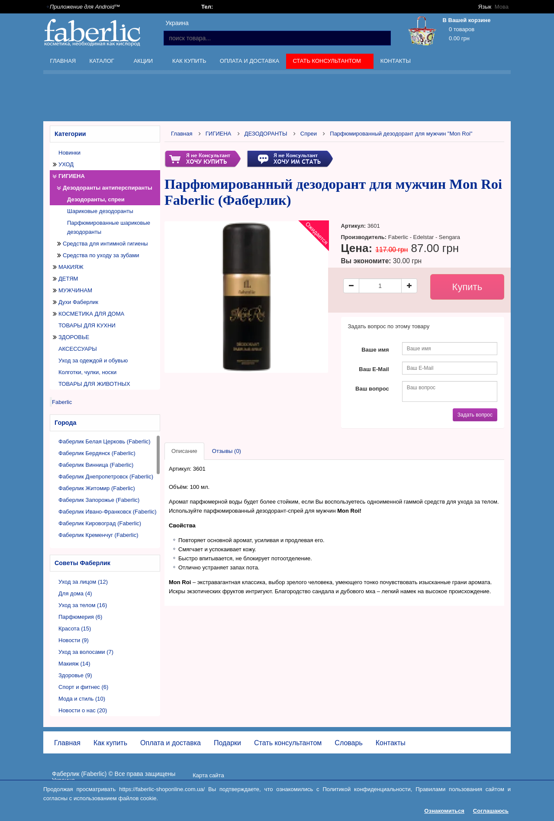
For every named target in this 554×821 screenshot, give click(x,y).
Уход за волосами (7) (85, 652)
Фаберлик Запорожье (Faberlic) (98, 500)
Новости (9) (73, 640)
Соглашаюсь (491, 811)
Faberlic (62, 402)
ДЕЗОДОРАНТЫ (266, 133)
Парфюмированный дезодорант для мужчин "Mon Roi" (401, 133)
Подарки (227, 743)
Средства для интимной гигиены (105, 243)
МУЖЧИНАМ (75, 290)
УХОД (66, 164)
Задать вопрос (475, 415)
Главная (63, 61)
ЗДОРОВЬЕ (73, 337)
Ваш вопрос (372, 388)
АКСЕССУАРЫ (77, 349)
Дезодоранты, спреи (96, 199)
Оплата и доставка (249, 61)
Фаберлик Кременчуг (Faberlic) (98, 535)
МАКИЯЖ (71, 267)
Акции (144, 62)
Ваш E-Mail (374, 369)
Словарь (348, 743)
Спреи (308, 133)
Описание (184, 451)
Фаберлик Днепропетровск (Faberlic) (105, 476)
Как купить (189, 61)
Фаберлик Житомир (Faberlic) (96, 488)
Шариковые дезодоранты (100, 211)
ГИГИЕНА (71, 176)
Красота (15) (74, 628)
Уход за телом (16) (82, 605)
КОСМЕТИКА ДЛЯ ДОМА (91, 313)
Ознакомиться (444, 811)
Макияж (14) (74, 663)
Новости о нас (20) (82, 710)
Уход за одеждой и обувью (93, 360)
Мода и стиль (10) (81, 698)
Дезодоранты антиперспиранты (107, 187)
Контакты (395, 61)
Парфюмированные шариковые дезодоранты (108, 227)
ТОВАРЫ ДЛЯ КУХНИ (87, 325)
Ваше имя (375, 349)
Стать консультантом (328, 62)
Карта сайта (208, 775)
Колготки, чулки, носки (87, 372)
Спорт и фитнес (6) (83, 687)
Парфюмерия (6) (80, 617)
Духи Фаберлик (78, 302)
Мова (502, 6)
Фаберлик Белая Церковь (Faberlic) (104, 441)
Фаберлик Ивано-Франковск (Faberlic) (107, 511)
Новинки (69, 152)
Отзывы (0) (226, 451)
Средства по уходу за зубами (101, 255)
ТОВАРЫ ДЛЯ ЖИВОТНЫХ (94, 384)
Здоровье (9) (75, 675)
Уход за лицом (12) (83, 582)
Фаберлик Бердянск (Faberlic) (96, 453)
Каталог (102, 62)
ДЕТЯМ (68, 278)
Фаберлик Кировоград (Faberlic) (99, 523)
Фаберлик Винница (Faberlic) (95, 465)
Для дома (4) (75, 593)
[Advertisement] (277, 99)
